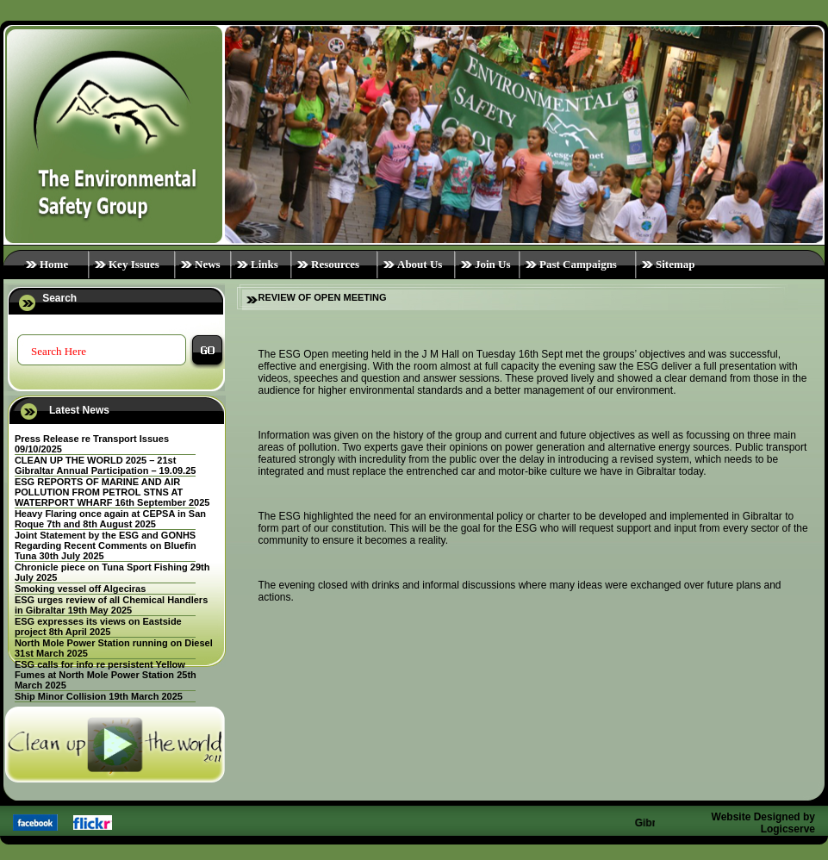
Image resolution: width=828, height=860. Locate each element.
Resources (335, 264)
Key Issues (134, 264)
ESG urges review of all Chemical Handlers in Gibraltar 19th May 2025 (111, 605)
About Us (419, 264)
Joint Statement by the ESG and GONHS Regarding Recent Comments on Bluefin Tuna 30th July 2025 (105, 545)
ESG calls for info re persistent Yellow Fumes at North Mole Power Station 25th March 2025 (105, 674)
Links (264, 264)
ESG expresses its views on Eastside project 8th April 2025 (98, 626)
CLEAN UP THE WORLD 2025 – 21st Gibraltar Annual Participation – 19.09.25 (105, 465)
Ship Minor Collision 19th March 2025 (99, 696)
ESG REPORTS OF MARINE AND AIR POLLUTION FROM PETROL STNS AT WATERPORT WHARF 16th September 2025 (112, 492)
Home (54, 264)
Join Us (493, 264)
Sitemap (675, 264)
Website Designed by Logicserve (763, 823)
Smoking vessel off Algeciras (80, 588)
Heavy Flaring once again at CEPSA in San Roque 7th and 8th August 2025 (110, 518)
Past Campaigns (578, 264)
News (208, 264)
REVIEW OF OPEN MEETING (322, 297)
